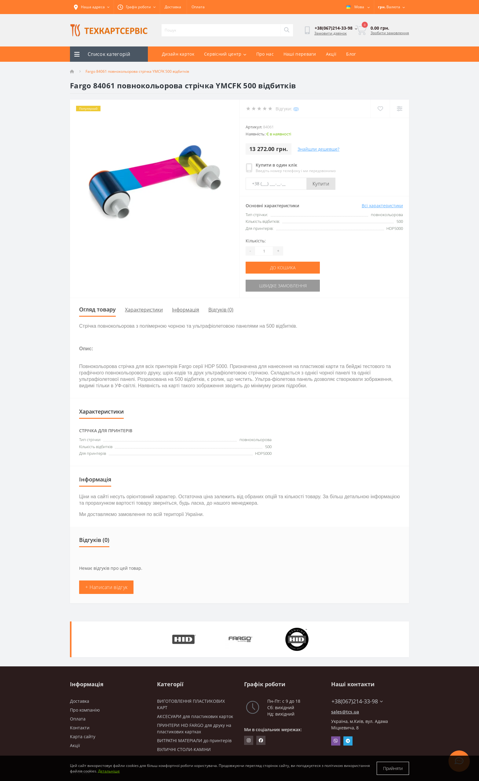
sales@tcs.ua (345, 712)
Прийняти (393, 768)
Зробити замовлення (390, 32)
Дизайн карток (178, 54)
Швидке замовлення (283, 286)
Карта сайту (82, 736)
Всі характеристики (382, 205)
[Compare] (399, 109)
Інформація (185, 309)
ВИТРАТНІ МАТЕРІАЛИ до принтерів (194, 740)
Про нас (265, 54)
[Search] (286, 30)
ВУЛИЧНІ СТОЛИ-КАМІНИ (184, 749)
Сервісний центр (225, 54)
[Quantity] (264, 251)
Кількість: (256, 241)
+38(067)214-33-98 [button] (357, 701)
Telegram (348, 741)
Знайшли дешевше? (318, 149)
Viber (336, 741)
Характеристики (144, 309)
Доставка (173, 6)
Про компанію (85, 710)
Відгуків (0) (220, 309)
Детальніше (109, 771)
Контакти (80, 728)
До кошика (282, 268)
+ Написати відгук (106, 587)
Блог (351, 54)
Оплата (198, 6)
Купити (321, 183)
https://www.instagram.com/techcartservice (248, 740)
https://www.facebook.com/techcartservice (261, 740)
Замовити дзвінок (330, 33)
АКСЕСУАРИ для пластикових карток (195, 716)
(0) (296, 109)
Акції (331, 54)
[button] (137, 7)
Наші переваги (299, 54)
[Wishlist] (380, 109)
